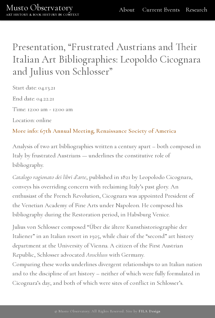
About (127, 9)
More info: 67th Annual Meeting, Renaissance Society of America (94, 131)
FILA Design (150, 311)
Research (196, 9)
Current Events (161, 9)
